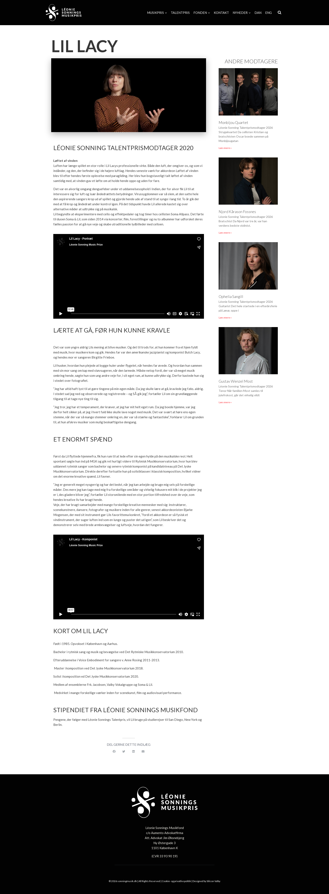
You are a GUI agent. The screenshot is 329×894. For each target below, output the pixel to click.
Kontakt (221, 12)
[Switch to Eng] (268, 12)
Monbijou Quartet (233, 122)
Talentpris (180, 12)
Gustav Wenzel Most (236, 381)
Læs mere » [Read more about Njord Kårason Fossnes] (225, 232)
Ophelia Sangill (231, 296)
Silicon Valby (213, 881)
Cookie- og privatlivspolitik (176, 881)
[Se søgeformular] (279, 12)
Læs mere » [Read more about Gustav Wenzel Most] (225, 402)
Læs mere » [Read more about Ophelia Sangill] (225, 317)
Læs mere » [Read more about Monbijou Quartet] (225, 147)
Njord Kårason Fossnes (237, 211)
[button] (114, 751)
